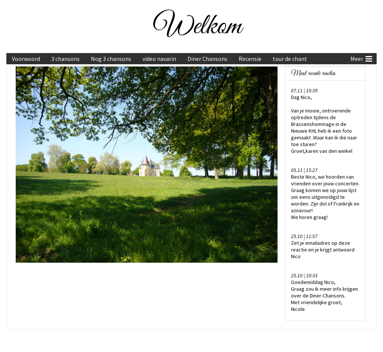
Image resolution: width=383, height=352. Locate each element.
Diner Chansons (207, 58)
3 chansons (65, 58)
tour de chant (290, 58)
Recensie (250, 58)
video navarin (159, 58)
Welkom (198, 26)
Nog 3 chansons (111, 58)
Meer (361, 58)
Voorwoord (26, 58)
